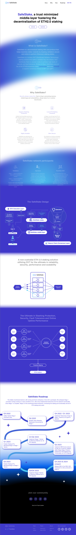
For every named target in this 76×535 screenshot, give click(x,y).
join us (69, 2)
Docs (46, 3)
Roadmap (62, 3)
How (56, 3)
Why (51, 3)
